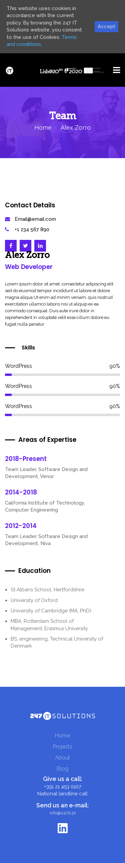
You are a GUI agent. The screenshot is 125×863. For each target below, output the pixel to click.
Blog (62, 769)
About (62, 757)
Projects (62, 746)
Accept (106, 26)
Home (43, 127)
